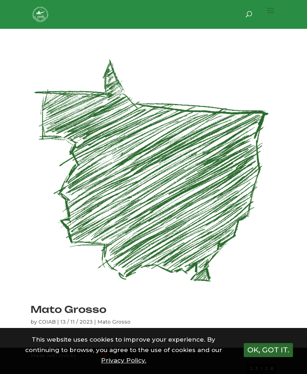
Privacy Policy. (123, 360)
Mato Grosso (68, 309)
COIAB (47, 322)
